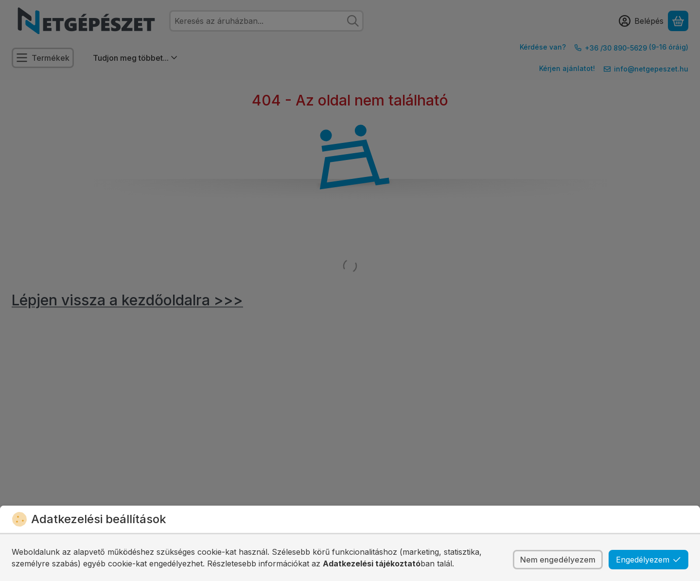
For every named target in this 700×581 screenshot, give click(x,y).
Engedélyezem (648, 559)
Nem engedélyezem (557, 559)
